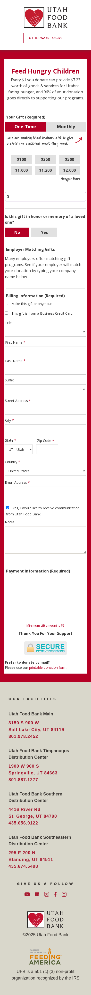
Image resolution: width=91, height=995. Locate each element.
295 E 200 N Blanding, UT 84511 (30, 856)
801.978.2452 (23, 736)
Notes (10, 522)
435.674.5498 (23, 866)
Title (8, 322)
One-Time (25, 126)
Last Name (14, 360)
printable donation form (47, 667)
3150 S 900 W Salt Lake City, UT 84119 (36, 726)
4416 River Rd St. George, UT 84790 (32, 813)
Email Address (16, 482)
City (8, 420)
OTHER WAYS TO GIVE (45, 38)
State (9, 440)
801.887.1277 (23, 779)
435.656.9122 (23, 823)
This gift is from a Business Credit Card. (42, 313)
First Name (14, 342)
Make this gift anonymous (31, 303)
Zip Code (44, 440)
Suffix (9, 380)
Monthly (66, 126)
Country (11, 462)
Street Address (16, 400)
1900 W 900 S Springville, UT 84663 (33, 769)
